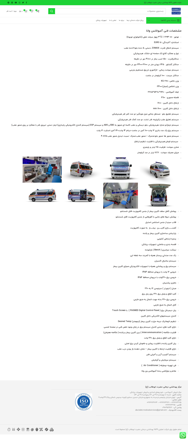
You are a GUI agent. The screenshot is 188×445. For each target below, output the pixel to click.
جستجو (51, 11)
